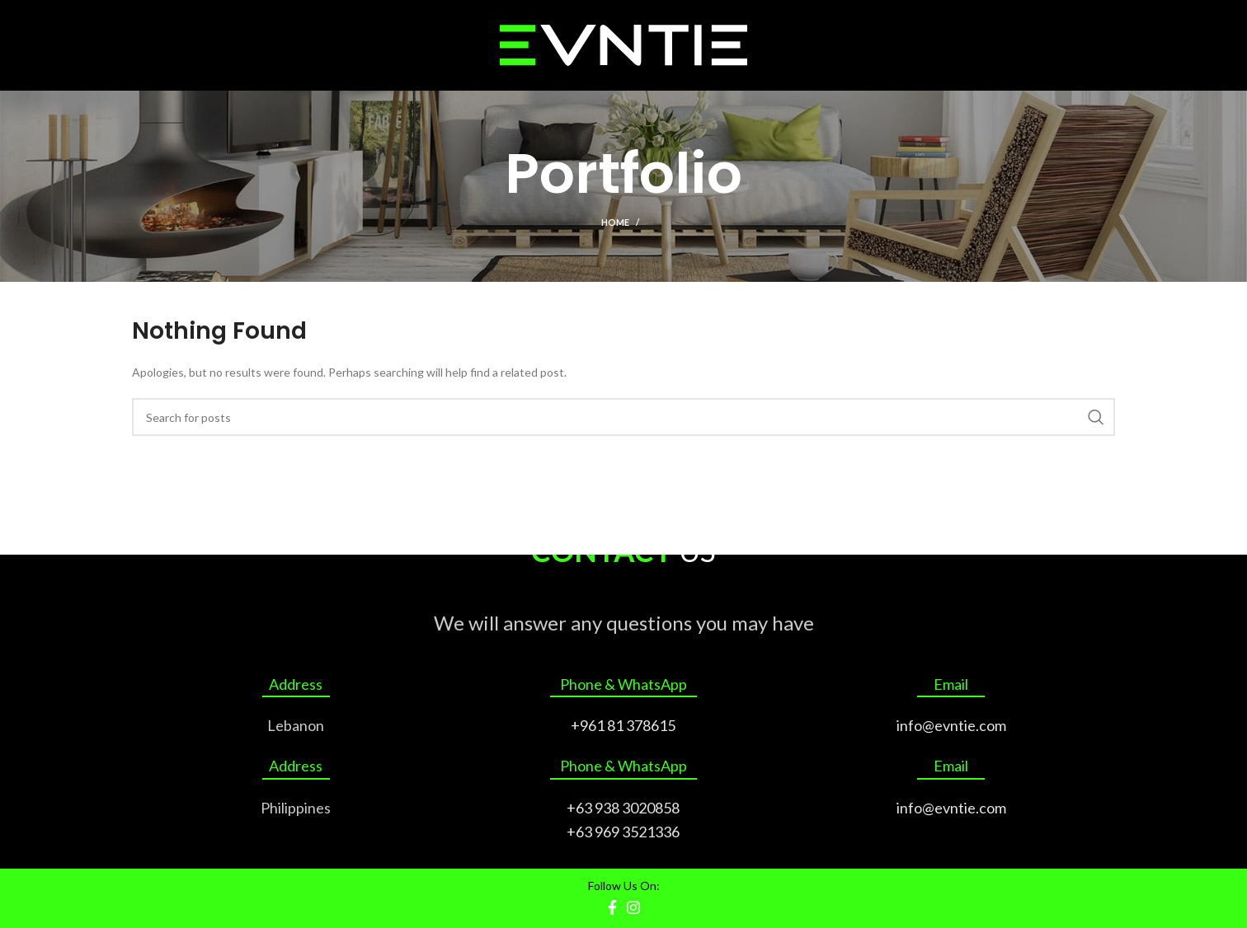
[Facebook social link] (612, 907)
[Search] (623, 417)
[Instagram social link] (633, 907)
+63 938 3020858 (623, 808)
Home (615, 222)
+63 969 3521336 (623, 832)
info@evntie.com (951, 725)
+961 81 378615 (623, 725)
